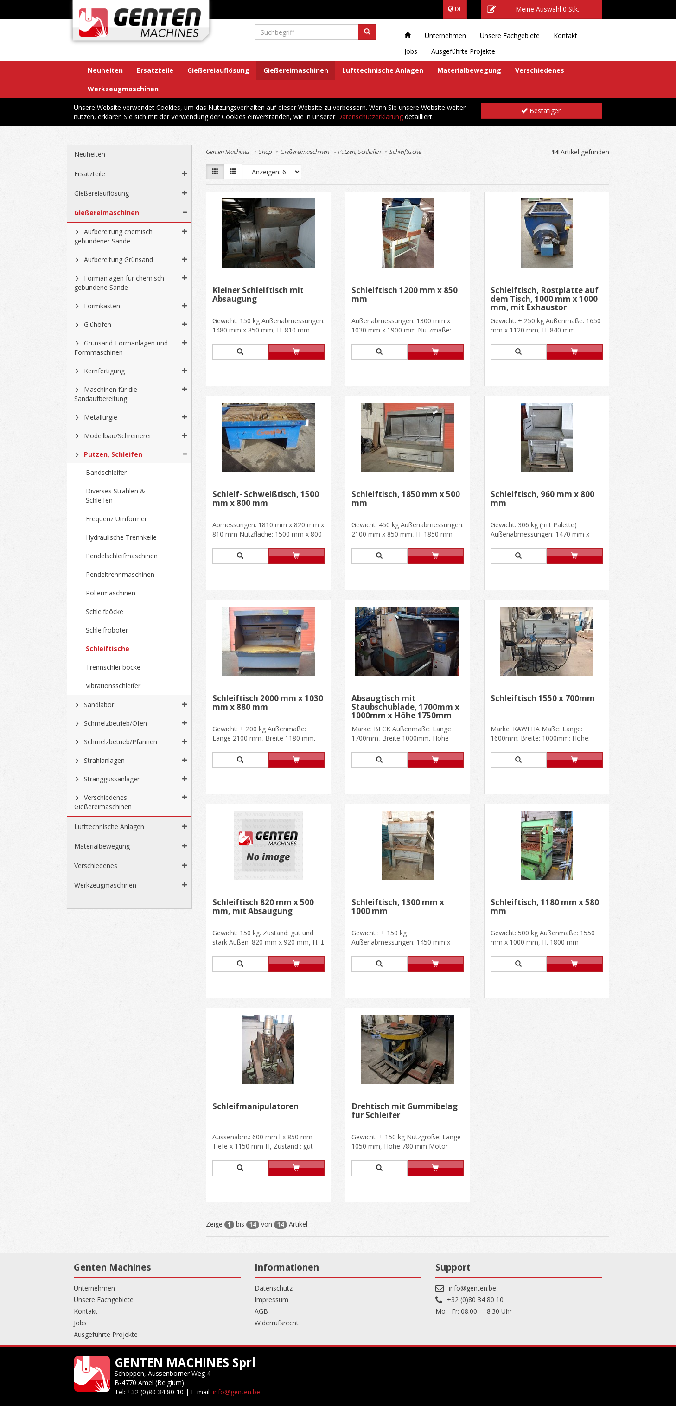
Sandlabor (99, 704)
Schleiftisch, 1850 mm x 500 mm (405, 499)
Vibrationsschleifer (113, 685)
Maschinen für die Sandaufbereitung (105, 394)
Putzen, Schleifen (113, 454)
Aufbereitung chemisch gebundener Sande (113, 236)
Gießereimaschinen (295, 70)
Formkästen (102, 305)
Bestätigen (541, 110)
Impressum (271, 1299)
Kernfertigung (104, 370)
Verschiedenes (539, 70)
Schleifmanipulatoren (255, 1107)
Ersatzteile (155, 70)
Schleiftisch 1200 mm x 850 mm (404, 295)
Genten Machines (228, 151)
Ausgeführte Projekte (463, 51)
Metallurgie (100, 417)
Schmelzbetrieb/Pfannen (120, 741)
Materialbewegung (469, 70)
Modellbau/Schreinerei (117, 435)
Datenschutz (274, 1288)
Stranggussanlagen (112, 778)
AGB (261, 1311)
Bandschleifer (106, 472)
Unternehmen (445, 35)
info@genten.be (472, 1288)
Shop (265, 151)
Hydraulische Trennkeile (121, 537)
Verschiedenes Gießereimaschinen (103, 802)
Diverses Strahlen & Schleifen (115, 495)
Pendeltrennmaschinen (120, 574)
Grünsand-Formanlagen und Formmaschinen (121, 348)
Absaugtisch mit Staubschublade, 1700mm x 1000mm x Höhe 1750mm (405, 707)
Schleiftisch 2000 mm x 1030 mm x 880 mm (267, 703)
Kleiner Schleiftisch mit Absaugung (258, 295)
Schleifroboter (107, 630)
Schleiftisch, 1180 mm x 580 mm (545, 907)
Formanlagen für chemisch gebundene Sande (119, 283)
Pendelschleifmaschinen (122, 555)
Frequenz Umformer (116, 518)
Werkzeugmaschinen (123, 88)
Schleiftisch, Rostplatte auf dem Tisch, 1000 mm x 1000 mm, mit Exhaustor (545, 299)
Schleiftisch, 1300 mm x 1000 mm (397, 907)
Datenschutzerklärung (370, 116)
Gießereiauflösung (218, 70)
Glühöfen (97, 324)
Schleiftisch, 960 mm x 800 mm (542, 499)
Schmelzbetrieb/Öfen (115, 723)
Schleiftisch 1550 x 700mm (543, 698)
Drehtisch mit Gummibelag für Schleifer (404, 1111)
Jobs (410, 51)
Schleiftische (107, 648)
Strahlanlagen (104, 760)
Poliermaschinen (110, 592)
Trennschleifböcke (113, 667)
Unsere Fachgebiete (510, 35)
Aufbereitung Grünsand (118, 259)
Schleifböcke (104, 611)
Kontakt (565, 35)
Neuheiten (105, 70)
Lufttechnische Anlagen (382, 70)
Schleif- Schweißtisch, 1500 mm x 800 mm (265, 499)
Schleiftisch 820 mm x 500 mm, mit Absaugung (263, 907)
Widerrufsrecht (277, 1322)
